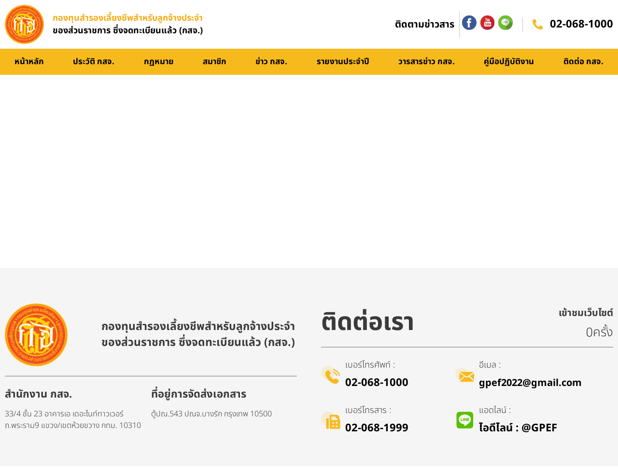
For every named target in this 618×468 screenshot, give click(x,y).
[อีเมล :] (465, 376)
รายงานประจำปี (343, 63)
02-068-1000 (581, 25)
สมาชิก (214, 63)
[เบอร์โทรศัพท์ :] (330, 376)
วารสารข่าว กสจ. (426, 63)
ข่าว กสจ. (271, 63)
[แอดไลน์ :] (465, 422)
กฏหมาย (159, 63)
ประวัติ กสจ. (93, 63)
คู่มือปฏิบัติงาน (509, 63)
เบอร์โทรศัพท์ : (370, 366)
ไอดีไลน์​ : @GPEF (518, 430)
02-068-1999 (376, 430)
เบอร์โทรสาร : (368, 412)
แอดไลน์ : (495, 412)
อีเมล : (490, 366)
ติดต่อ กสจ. (583, 63)
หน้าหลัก (29, 63)
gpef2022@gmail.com (530, 385)
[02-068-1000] (537, 25)
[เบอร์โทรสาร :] (330, 422)
